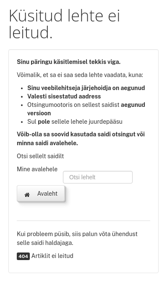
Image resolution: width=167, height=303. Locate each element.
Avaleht (40, 194)
